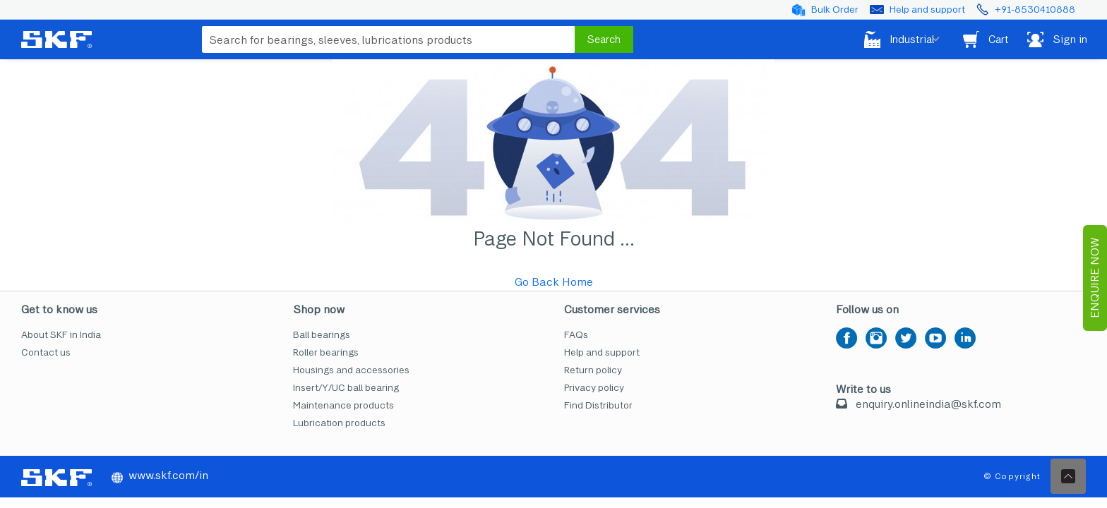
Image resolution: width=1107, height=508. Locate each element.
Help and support (927, 10)
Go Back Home (554, 282)
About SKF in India (61, 335)
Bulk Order (834, 10)
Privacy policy (594, 388)
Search (604, 39)
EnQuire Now (1094, 278)
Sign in (1054, 39)
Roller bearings (326, 352)
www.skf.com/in (160, 475)
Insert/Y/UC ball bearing (346, 388)
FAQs (576, 335)
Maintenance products (343, 405)
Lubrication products (339, 423)
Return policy (593, 370)
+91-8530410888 (1035, 10)
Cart (974, 39)
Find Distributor (598, 405)
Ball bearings (321, 335)
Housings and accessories (351, 370)
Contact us (46, 352)
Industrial (879, 39)
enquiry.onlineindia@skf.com (928, 404)
